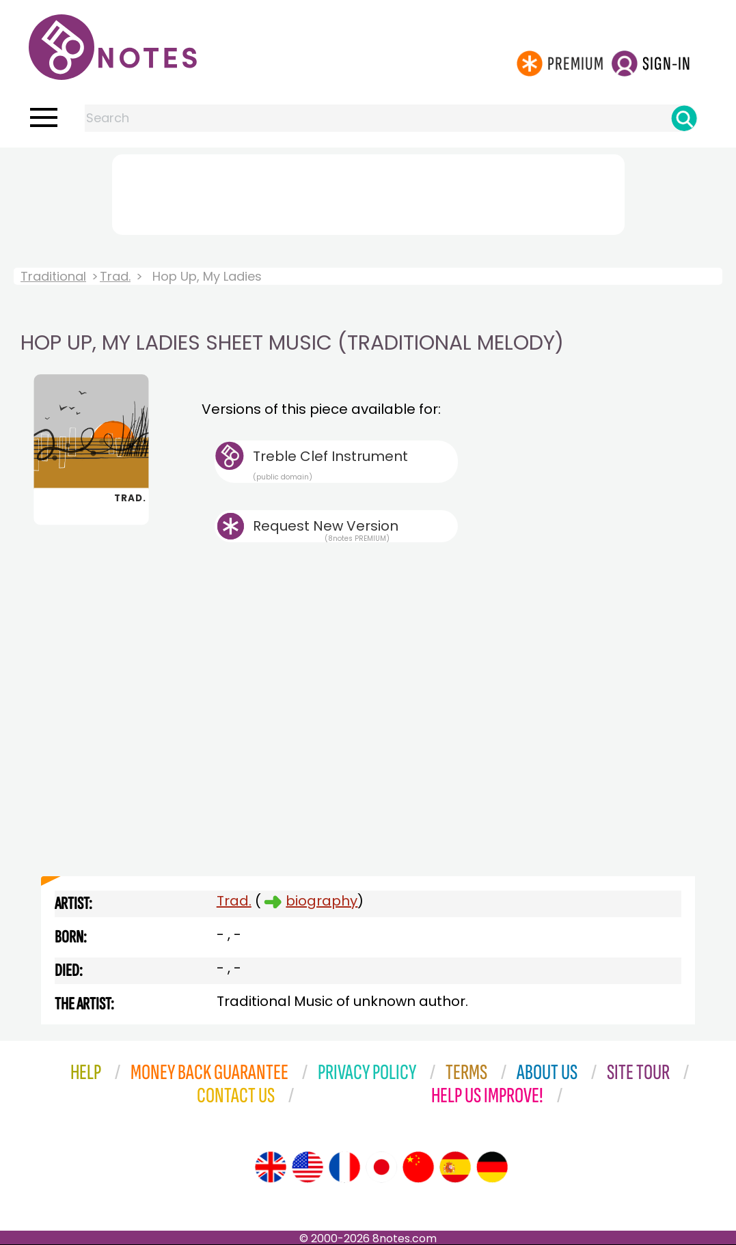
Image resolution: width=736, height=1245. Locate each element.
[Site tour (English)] (271, 1167)
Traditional (53, 276)
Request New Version (325, 525)
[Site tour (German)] (492, 1167)
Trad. (115, 276)
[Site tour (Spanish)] (455, 1167)
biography (321, 900)
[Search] (684, 118)
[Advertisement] (368, 192)
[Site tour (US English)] (307, 1167)
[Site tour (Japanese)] (381, 1167)
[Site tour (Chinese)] (418, 1167)
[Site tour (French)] (344, 1167)
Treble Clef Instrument (355, 464)
